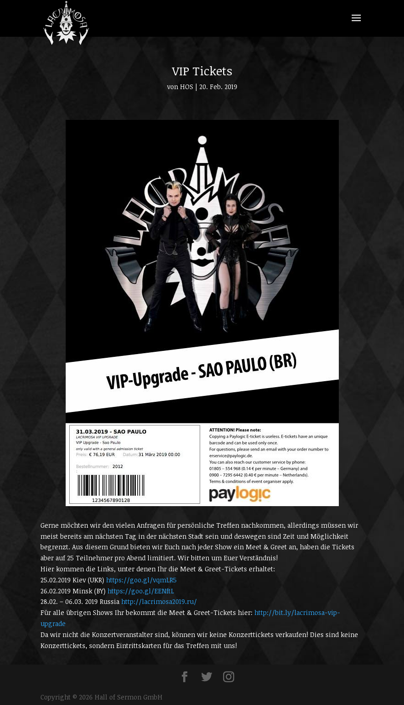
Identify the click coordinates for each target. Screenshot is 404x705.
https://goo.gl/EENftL (140, 591)
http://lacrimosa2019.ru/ (159, 601)
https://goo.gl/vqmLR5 (141, 579)
